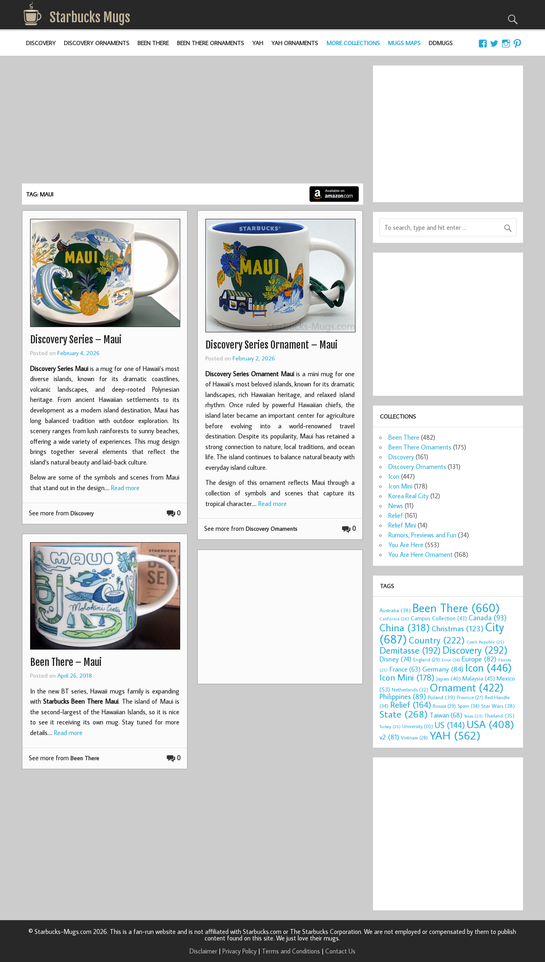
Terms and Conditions (291, 951)
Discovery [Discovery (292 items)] (475, 650)
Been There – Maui (66, 662)
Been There (153, 43)
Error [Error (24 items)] (451, 660)
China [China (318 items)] (404, 627)
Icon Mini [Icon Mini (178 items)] (406, 677)
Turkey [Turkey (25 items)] (390, 726)
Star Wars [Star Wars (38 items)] (498, 705)
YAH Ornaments (294, 43)
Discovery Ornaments (96, 43)
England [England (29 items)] (426, 660)
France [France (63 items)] (405, 669)
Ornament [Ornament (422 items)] (467, 687)
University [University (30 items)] (417, 726)
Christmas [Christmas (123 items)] (458, 628)
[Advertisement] (192, 122)
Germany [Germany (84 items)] (443, 669)
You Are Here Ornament (420, 554)
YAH (257, 43)
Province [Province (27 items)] (470, 697)
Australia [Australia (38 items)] (395, 610)
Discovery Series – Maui (76, 340)
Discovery (41, 43)
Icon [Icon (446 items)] (488, 667)
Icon (393, 476)
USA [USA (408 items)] (490, 724)
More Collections (353, 43)
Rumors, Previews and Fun (422, 535)
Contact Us (340, 951)
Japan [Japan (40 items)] (448, 678)
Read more (125, 488)
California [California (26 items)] (394, 618)
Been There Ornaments (210, 43)
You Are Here (405, 545)
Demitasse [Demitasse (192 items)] (410, 650)
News (395, 506)
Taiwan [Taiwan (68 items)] (445, 715)
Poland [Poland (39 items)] (441, 697)
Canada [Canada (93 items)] (488, 617)
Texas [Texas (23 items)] (473, 716)
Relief (395, 515)
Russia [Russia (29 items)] (444, 706)
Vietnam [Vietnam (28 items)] (414, 738)
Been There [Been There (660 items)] (456, 607)
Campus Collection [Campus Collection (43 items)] (439, 618)
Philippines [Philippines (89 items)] (402, 696)
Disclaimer (203, 951)
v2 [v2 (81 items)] (389, 737)
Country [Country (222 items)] (437, 640)
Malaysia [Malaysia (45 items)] (478, 678)
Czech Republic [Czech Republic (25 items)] (485, 642)
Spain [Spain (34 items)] (469, 705)
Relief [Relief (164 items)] (410, 704)
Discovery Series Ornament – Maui (271, 345)
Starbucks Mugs (90, 17)
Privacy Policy (239, 951)
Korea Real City (408, 496)
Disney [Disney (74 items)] (395, 658)
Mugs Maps (404, 43)
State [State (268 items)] (403, 713)
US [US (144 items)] (450, 725)
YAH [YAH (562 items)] (454, 735)
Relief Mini (402, 525)
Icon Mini (400, 486)
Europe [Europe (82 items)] (479, 658)
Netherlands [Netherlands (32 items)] (410, 689)
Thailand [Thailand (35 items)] (499, 715)
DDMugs (441, 43)
